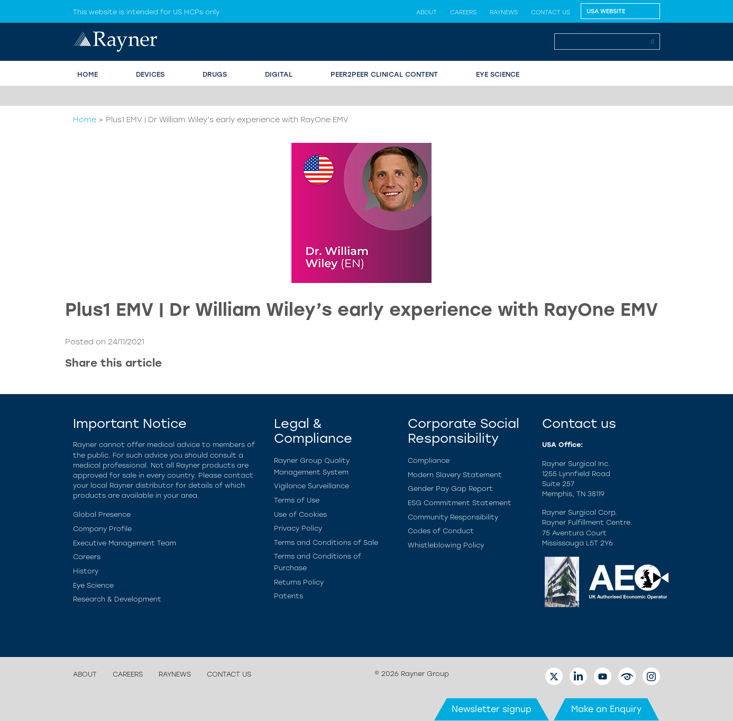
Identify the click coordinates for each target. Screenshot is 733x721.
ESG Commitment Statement (459, 503)
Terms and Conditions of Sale (326, 542)
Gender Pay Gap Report (450, 488)
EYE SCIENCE (497, 74)
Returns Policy (299, 582)
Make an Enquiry (606, 709)
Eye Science (93, 585)
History (85, 571)
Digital (278, 74)
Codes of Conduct (441, 531)
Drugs (215, 74)
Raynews (504, 12)
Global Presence (102, 514)
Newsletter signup (492, 709)
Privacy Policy (298, 528)
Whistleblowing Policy (446, 545)
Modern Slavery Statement (455, 475)
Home (84, 119)
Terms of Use (296, 500)
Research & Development (117, 599)
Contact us (550, 12)
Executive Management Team (124, 543)
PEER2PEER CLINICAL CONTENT (384, 74)
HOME (87, 74)
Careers (463, 12)
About (426, 12)
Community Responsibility (453, 517)
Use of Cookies (300, 514)
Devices (150, 74)
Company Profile (102, 529)
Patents (288, 596)
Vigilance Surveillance (311, 486)
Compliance (429, 460)
